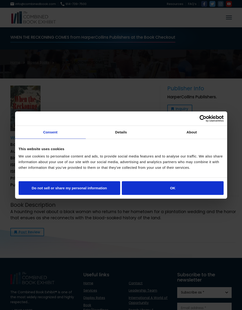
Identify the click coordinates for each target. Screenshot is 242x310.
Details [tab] (121, 132)
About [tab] (192, 132)
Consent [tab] (50, 132)
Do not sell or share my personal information (69, 188)
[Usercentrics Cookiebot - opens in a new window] (203, 118)
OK (173, 188)
